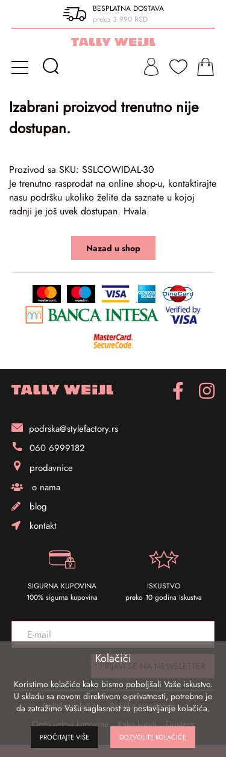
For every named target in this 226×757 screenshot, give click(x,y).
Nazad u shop (113, 248)
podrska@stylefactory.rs (64, 428)
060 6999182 (48, 448)
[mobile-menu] (22, 67)
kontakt (34, 525)
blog (29, 506)
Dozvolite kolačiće (152, 737)
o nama (35, 487)
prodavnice (42, 468)
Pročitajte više (64, 737)
